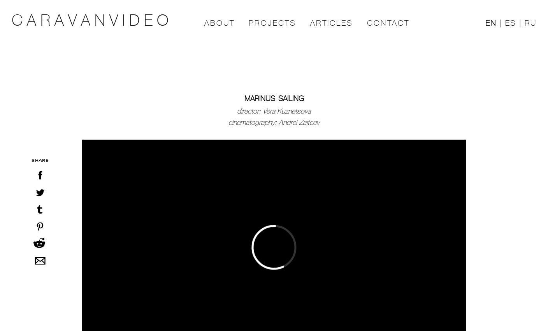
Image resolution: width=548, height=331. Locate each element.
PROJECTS (272, 23)
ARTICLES (331, 23)
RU (530, 23)
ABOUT (219, 23)
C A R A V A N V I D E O (90, 20)
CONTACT (388, 23)
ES (510, 23)
